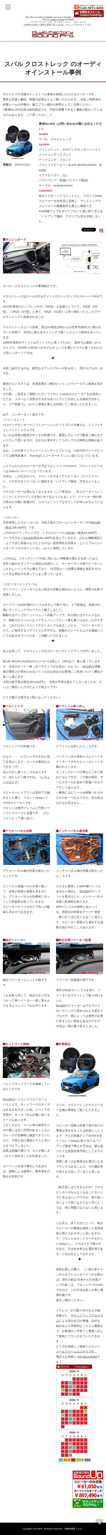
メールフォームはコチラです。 (76, 1351)
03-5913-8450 (87, 1356)
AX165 (70, 532)
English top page (57, 19)
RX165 (95, 522)
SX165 (27, 537)
